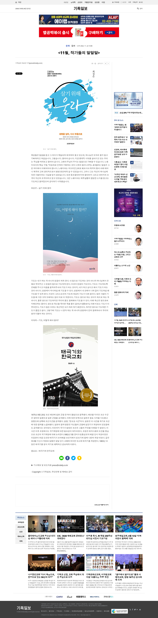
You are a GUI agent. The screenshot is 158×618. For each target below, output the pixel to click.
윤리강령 (106, 611)
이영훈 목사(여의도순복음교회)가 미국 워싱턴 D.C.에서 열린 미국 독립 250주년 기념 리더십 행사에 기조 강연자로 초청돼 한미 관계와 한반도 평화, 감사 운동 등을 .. (99, 545)
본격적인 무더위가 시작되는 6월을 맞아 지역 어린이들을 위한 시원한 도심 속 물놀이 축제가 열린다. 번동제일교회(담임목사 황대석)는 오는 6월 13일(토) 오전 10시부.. (128, 545)
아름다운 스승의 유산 (122, 265)
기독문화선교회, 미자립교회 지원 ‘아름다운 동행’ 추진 (98, 576)
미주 (129, 2)
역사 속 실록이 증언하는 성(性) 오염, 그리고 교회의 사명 (122, 254)
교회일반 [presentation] (21, 522)
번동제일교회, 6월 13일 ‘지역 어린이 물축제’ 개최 (128, 537)
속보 (116, 113)
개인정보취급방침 (76, 611)
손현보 (80, 2)
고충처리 (99, 611)
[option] (121, 316)
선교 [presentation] (20, 532)
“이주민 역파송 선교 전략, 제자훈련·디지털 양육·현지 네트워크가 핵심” (121, 178)
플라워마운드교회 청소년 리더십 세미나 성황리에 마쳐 (41, 537)
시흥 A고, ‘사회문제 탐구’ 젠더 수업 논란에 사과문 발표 (120, 166)
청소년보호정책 (89, 611)
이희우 (116, 286)
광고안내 (51, 611)
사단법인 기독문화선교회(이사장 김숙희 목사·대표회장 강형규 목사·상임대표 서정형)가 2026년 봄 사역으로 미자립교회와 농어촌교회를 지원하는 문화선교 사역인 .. (99, 584)
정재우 (116, 268)
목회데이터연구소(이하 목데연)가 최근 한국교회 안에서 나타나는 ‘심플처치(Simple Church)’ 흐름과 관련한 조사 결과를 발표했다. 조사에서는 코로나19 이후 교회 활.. (70, 584)
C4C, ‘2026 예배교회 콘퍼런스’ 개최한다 (70, 537)
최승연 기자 (25, 63)
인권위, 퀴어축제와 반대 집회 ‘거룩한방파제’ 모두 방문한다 (120, 153)
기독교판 (116, 2)
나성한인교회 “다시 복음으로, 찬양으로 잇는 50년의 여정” (41, 576)
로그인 (141, 2)
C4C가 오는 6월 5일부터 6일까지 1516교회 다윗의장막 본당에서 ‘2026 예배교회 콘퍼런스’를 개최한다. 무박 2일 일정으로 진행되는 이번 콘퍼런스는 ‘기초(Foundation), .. (70, 546)
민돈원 (116, 260)
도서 (73, 46)
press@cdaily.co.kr (36, 63)
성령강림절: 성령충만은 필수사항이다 (123, 240)
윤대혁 (73, 2)
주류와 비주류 (119, 225)
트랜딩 (66, 2)
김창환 (116, 244)
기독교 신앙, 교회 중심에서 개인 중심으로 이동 (70, 576)
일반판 (124, 2)
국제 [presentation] (20, 541)
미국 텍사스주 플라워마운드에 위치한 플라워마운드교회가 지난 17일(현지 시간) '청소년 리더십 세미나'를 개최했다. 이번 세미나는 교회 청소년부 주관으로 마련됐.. (41, 545)
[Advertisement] (128, 75)
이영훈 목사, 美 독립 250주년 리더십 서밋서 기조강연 (99, 537)
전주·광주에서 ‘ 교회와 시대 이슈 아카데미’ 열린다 (120, 139)
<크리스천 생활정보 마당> (101, 505)
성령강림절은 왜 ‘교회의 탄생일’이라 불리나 (120, 127)
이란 (103, 2)
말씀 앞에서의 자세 (121, 292)
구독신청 (135, 2)
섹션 (18, 2)
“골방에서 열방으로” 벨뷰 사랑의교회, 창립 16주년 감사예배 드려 (128, 577)
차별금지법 (88, 2)
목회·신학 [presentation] (20, 536)
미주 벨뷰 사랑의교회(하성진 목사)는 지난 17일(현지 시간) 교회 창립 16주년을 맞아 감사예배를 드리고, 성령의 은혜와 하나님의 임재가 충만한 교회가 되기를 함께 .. (128, 586)
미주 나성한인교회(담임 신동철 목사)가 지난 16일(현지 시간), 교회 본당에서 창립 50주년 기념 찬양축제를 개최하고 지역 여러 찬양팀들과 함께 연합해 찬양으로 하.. (41, 584)
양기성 (116, 228)
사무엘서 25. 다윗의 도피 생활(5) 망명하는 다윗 (122, 281)
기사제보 (66, 611)
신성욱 (116, 295)
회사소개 (44, 611)
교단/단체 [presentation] (20, 527)
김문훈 (97, 2)
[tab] (20, 522)
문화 (68, 46)
